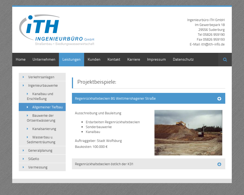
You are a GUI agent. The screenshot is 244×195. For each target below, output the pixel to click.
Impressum (156, 59)
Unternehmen (44, 59)
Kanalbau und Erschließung (40, 96)
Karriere (133, 59)
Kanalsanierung (44, 128)
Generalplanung (40, 150)
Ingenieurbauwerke (43, 85)
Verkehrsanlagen (41, 76)
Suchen (225, 59)
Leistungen (71, 59)
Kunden (94, 59)
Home (21, 59)
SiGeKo (33, 158)
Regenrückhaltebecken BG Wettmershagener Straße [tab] (115, 98)
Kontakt (113, 59)
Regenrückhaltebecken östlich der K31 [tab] (104, 163)
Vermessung (37, 167)
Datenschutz (183, 59)
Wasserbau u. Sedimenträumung (41, 139)
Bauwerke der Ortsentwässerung (41, 118)
